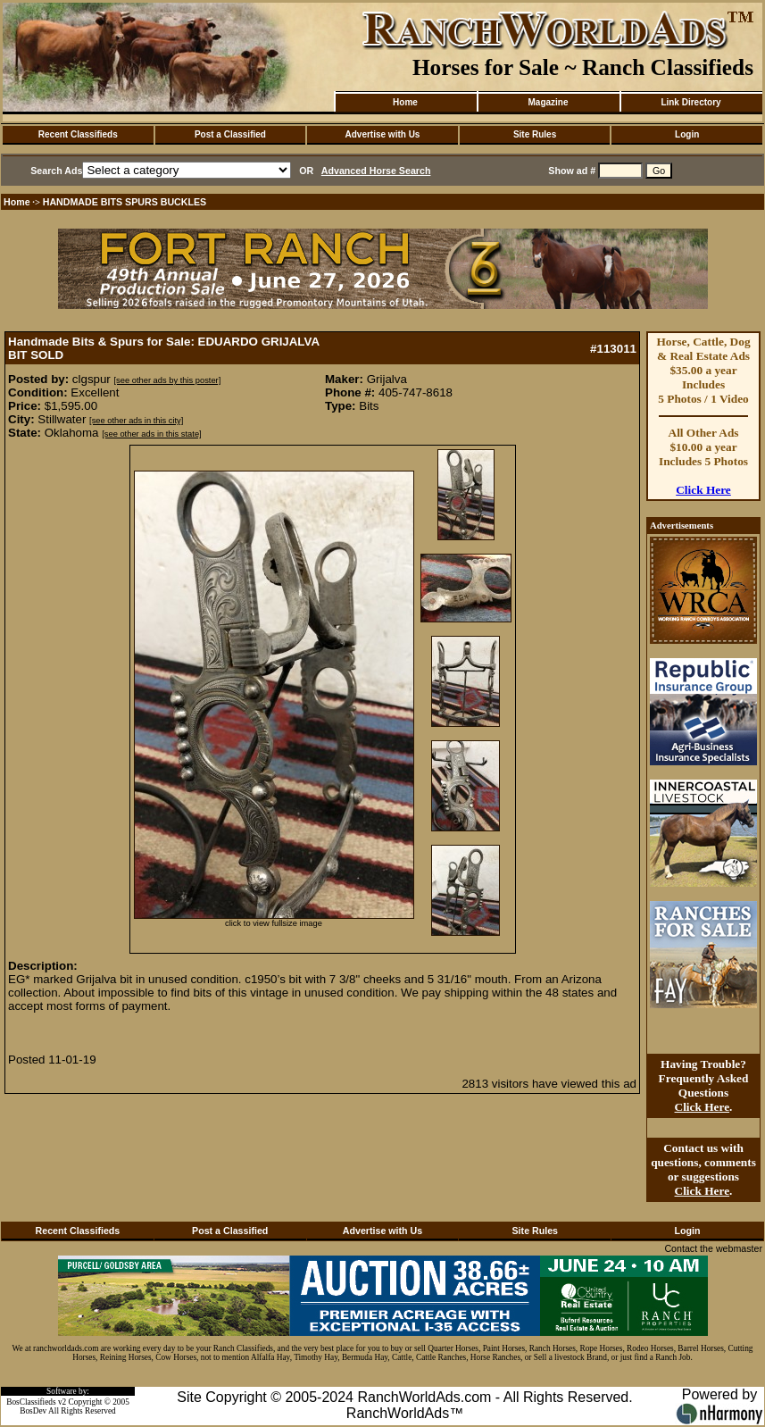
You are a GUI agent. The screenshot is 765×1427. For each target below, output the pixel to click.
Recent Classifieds (78, 134)
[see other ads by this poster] (167, 380)
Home (405, 102)
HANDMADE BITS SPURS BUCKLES (125, 201)
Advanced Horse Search (376, 170)
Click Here (703, 490)
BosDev (33, 1410)
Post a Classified (230, 134)
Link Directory (690, 102)
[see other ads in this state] (151, 434)
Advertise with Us (382, 134)
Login (687, 134)
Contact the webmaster (713, 1248)
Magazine (548, 102)
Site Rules (534, 134)
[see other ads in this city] (136, 420)
